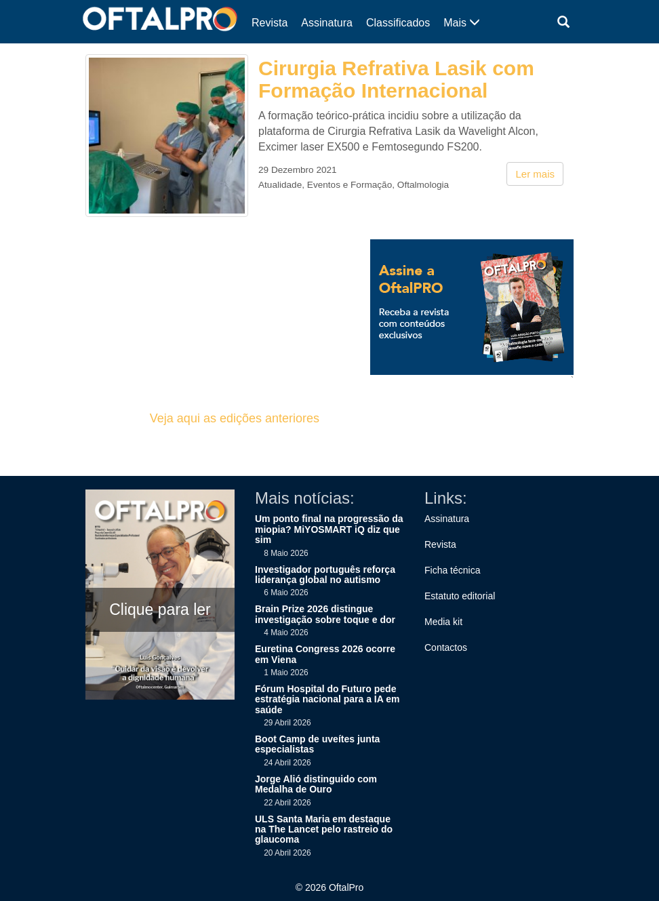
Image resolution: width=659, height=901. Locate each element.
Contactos (445, 647)
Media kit (443, 621)
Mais (461, 22)
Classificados (398, 22)
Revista (269, 22)
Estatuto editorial (459, 595)
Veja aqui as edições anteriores (234, 418)
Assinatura (327, 22)
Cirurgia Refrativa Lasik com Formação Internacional (396, 79)
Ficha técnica (452, 570)
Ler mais (535, 174)
